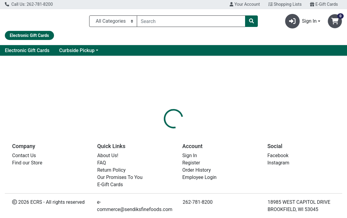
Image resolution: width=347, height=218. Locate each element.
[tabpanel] (245, 174)
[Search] (191, 22)
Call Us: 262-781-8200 (29, 4)
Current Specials (27, 53)
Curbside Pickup (131, 53)
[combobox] (191, 22)
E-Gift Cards (324, 4)
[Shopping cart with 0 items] (335, 22)
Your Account (245, 4)
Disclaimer (188, 145)
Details (161, 145)
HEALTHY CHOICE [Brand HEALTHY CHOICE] (223, 174)
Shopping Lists (285, 4)
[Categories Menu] (113, 22)
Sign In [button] (301, 22)
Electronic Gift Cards (81, 53)
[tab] (161, 145)
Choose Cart (298, 112)
